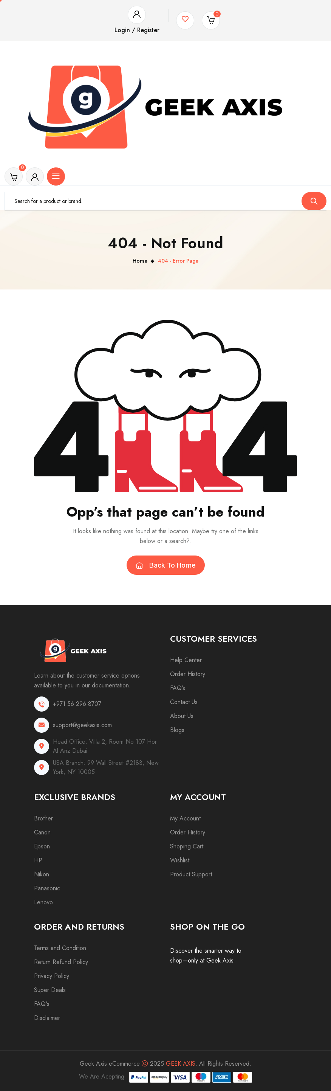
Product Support (191, 874)
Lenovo (43, 902)
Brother (43, 818)
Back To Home (166, 565)
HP (38, 860)
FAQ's (41, 1004)
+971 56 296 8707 (77, 703)
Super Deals (50, 990)
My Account (185, 818)
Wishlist (179, 860)
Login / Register (136, 30)
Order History (187, 674)
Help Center (186, 660)
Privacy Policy (51, 976)
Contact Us (184, 702)
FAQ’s (177, 688)
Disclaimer (47, 1018)
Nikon (41, 874)
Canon (42, 832)
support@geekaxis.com (82, 725)
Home (140, 261)
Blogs (177, 730)
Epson (42, 846)
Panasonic (47, 888)
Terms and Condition (60, 948)
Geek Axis (180, 1063)
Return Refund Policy (61, 962)
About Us (181, 716)
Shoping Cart (186, 846)
